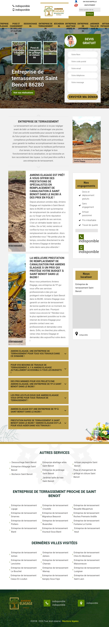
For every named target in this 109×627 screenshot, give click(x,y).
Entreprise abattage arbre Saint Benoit (53, 464)
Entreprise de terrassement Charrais (54, 562)
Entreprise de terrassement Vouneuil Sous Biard (54, 530)
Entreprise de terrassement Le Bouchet (23, 570)
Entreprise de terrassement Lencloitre (23, 562)
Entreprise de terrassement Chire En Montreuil (85, 554)
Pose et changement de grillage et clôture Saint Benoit (84, 473)
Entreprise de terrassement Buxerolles (54, 522)
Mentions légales (70, 621)
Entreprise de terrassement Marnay (54, 570)
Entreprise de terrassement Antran (23, 554)
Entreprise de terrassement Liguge (23, 507)
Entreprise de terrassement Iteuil (86, 530)
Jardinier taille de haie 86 (94, 26)
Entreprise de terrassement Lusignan (86, 570)
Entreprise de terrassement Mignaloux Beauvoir (54, 515)
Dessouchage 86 (30, 25)
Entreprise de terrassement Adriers (54, 554)
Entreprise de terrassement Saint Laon (86, 577)
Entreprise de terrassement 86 (45, 26)
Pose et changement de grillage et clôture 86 (16, 29)
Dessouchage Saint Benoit (22, 462)
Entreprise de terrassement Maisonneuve (86, 562)
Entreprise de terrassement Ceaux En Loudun (22, 577)
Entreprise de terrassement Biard (23, 530)
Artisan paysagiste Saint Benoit (84, 464)
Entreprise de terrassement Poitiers (23, 522)
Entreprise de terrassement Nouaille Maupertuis (85, 507)
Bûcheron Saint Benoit (21, 474)
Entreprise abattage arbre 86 (70, 26)
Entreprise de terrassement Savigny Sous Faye (54, 577)
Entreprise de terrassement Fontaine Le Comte (85, 522)
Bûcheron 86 (59, 25)
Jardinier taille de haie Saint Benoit (51, 479)
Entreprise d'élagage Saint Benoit (22, 468)
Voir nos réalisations (23, 92)
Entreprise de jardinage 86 (83, 27)
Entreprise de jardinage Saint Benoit (52, 472)
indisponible (21, 6)
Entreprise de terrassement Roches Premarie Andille (85, 515)
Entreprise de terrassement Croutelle (54, 507)
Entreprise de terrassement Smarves (23, 515)
